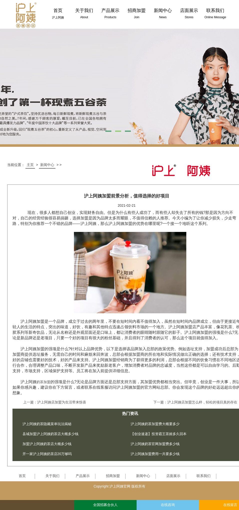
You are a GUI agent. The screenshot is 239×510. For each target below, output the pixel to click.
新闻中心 (47, 165)
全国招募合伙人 (105, 505)
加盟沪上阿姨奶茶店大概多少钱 (46, 444)
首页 (22, 476)
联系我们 (204, 476)
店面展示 (173, 476)
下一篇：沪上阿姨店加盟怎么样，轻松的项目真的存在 (195, 402)
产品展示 (83, 476)
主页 (30, 165)
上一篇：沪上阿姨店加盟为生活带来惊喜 (54, 402)
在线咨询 (168, 505)
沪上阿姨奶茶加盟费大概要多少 (155, 424)
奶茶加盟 (43, 382)
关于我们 (52, 476)
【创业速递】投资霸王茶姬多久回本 (159, 434)
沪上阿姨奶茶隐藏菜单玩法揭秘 (46, 424)
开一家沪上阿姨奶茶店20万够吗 (47, 454)
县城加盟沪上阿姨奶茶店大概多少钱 (50, 434)
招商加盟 (113, 476)
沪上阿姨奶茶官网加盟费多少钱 (155, 444)
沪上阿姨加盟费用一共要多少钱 (155, 454)
